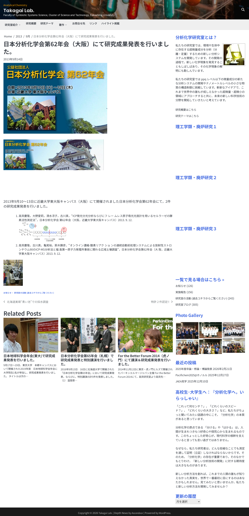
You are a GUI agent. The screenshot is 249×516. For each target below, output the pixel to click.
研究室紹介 (10, 23)
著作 (60, 23)
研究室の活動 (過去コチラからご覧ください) (34, 290)
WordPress (165, 511)
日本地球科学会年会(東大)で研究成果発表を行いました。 (29, 355)
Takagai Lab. (22, 10)
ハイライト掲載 (109, 23)
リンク (91, 23)
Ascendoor (137, 511)
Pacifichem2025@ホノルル (193, 373)
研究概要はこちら (187, 107)
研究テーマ (46, 23)
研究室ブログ (184, 302)
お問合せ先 (76, 23)
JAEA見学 (182, 379)
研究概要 (29, 23)
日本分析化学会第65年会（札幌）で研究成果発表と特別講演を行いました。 (87, 357)
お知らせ (7, 290)
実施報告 (181, 289)
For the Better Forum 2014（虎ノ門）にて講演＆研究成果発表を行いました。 (144, 357)
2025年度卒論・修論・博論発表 (195, 366)
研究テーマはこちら (188, 113)
